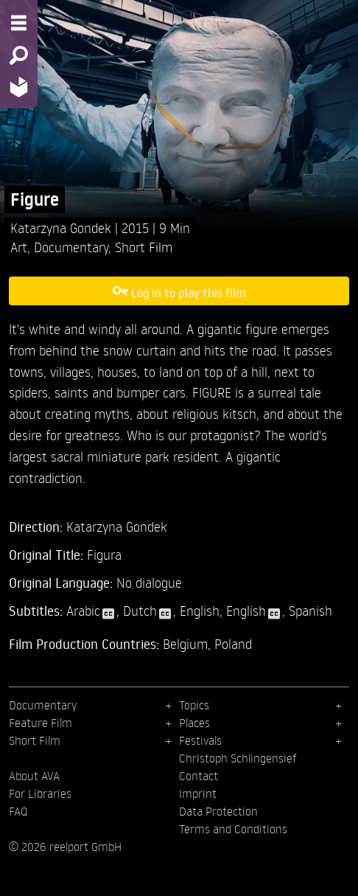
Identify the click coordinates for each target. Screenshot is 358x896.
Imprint (198, 793)
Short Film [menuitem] (34, 740)
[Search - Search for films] (19, 55)
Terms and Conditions (233, 829)
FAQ (18, 811)
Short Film (143, 246)
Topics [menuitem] (194, 705)
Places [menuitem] (194, 722)
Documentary (71, 246)
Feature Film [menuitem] (40, 722)
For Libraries (40, 793)
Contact (198, 775)
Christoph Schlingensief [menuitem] (238, 758)
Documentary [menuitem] (43, 705)
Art (18, 246)
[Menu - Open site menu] (19, 23)
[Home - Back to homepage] (19, 87)
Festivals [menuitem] (200, 740)
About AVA (34, 775)
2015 (137, 227)
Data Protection (218, 811)
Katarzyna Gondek (62, 227)
